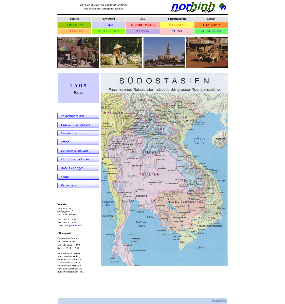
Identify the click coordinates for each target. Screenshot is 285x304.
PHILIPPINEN (108, 31)
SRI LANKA (74, 31)
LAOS (108, 24)
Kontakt (211, 18)
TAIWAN (143, 31)
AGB (142, 18)
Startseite (74, 18)
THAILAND (211, 24)
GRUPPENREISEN (211, 31)
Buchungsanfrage (177, 18)
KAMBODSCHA (143, 24)
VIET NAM (74, 24)
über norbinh (108, 19)
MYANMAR (177, 24)
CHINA (177, 31)
